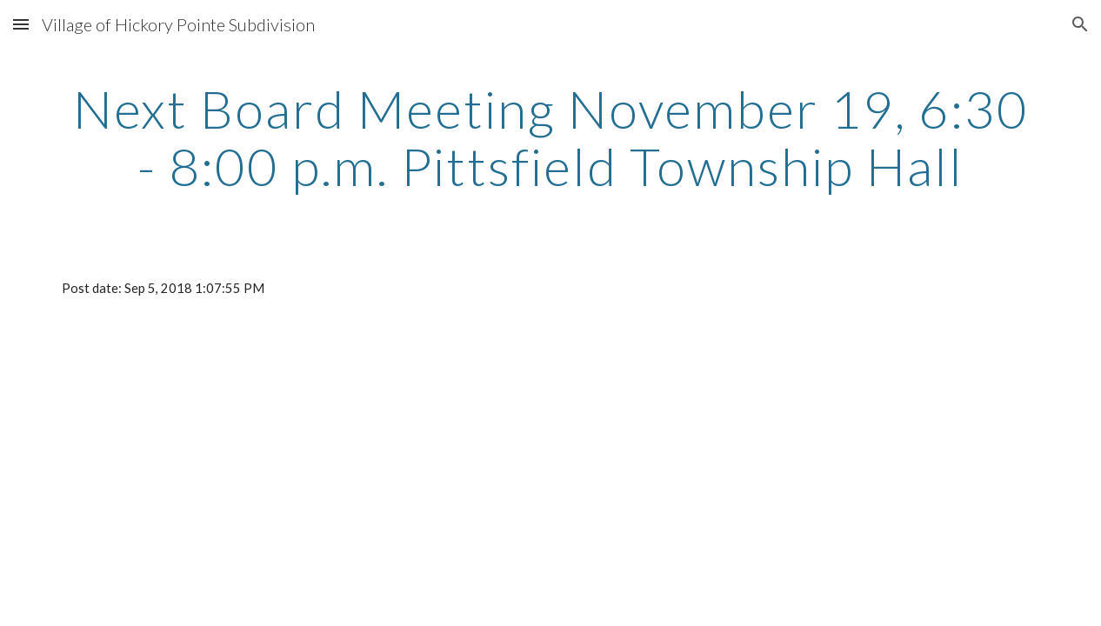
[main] (551, 137)
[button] (21, 24)
